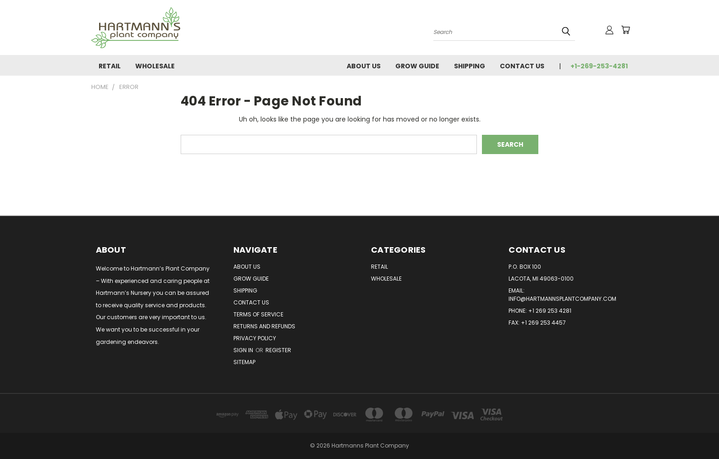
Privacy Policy (254, 338)
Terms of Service (258, 314)
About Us (364, 66)
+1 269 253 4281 (549, 311)
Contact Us (522, 66)
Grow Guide (417, 66)
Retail (110, 66)
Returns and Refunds (264, 326)
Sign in (243, 350)
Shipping (469, 66)
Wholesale (155, 66)
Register (278, 350)
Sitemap (244, 362)
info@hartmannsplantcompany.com (562, 299)
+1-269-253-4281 (599, 66)
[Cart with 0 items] (625, 29)
